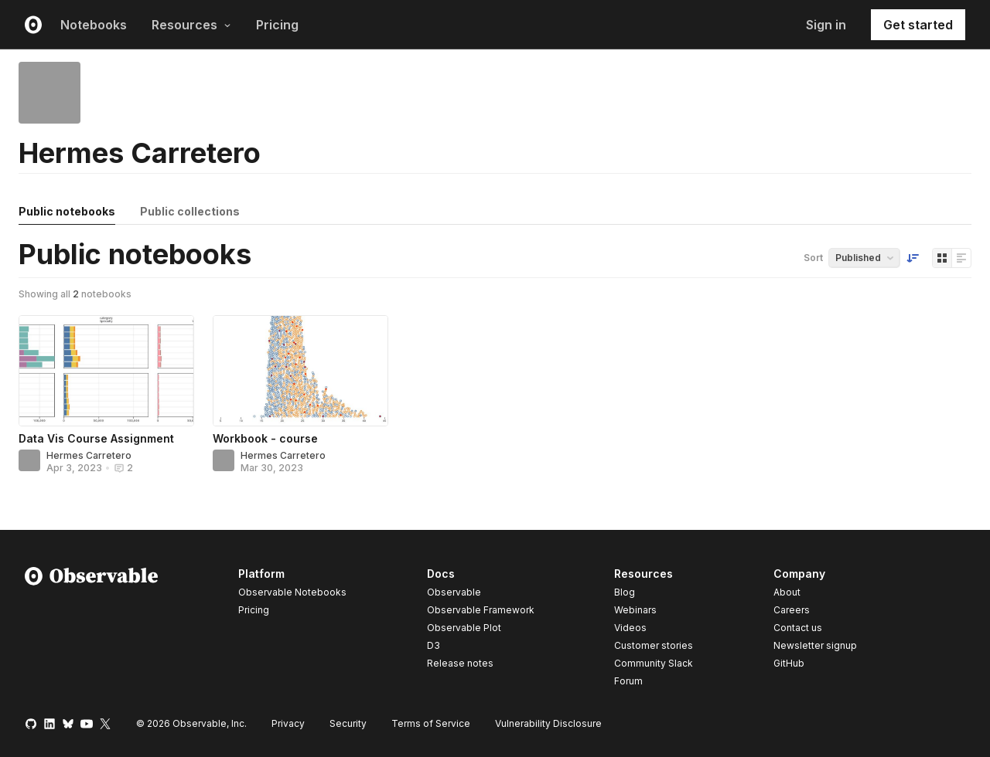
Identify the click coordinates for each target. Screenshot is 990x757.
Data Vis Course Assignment (96, 438)
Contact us (797, 628)
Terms (430, 723)
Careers (791, 610)
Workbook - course (265, 438)
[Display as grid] (942, 258)
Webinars (635, 610)
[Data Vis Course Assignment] (106, 370)
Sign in (826, 24)
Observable (454, 592)
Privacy (288, 723)
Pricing (277, 24)
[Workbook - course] (300, 370)
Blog (624, 592)
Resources (191, 24)
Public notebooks (67, 211)
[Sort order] (913, 258)
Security (348, 723)
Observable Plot (464, 627)
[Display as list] (961, 258)
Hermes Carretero (88, 455)
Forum (628, 681)
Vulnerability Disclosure (548, 723)
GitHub (788, 663)
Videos (630, 627)
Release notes (460, 663)
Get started (918, 24)
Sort (813, 257)
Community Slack (653, 663)
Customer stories (653, 645)
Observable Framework (480, 610)
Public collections (190, 211)
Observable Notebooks (292, 592)
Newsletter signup (815, 645)
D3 (433, 645)
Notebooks (93, 24)
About (787, 592)
